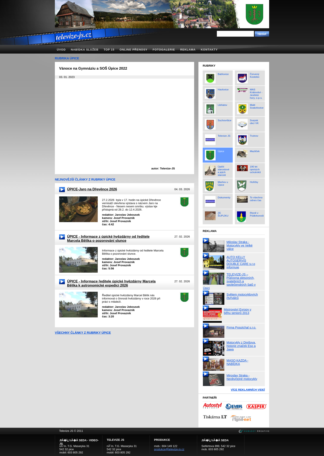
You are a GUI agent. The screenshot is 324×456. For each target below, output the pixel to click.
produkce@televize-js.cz (169, 449)
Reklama (188, 49)
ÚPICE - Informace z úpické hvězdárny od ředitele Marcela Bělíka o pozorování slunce (108, 238)
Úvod (61, 49)
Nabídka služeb (85, 49)
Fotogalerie (164, 49)
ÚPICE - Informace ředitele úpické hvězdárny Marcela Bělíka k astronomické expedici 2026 (111, 283)
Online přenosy (133, 49)
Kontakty (209, 49)
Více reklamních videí (248, 389)
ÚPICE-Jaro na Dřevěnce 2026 (92, 189)
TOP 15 (109, 49)
